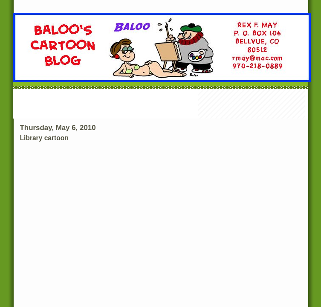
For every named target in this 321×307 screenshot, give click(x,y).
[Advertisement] (160, 104)
